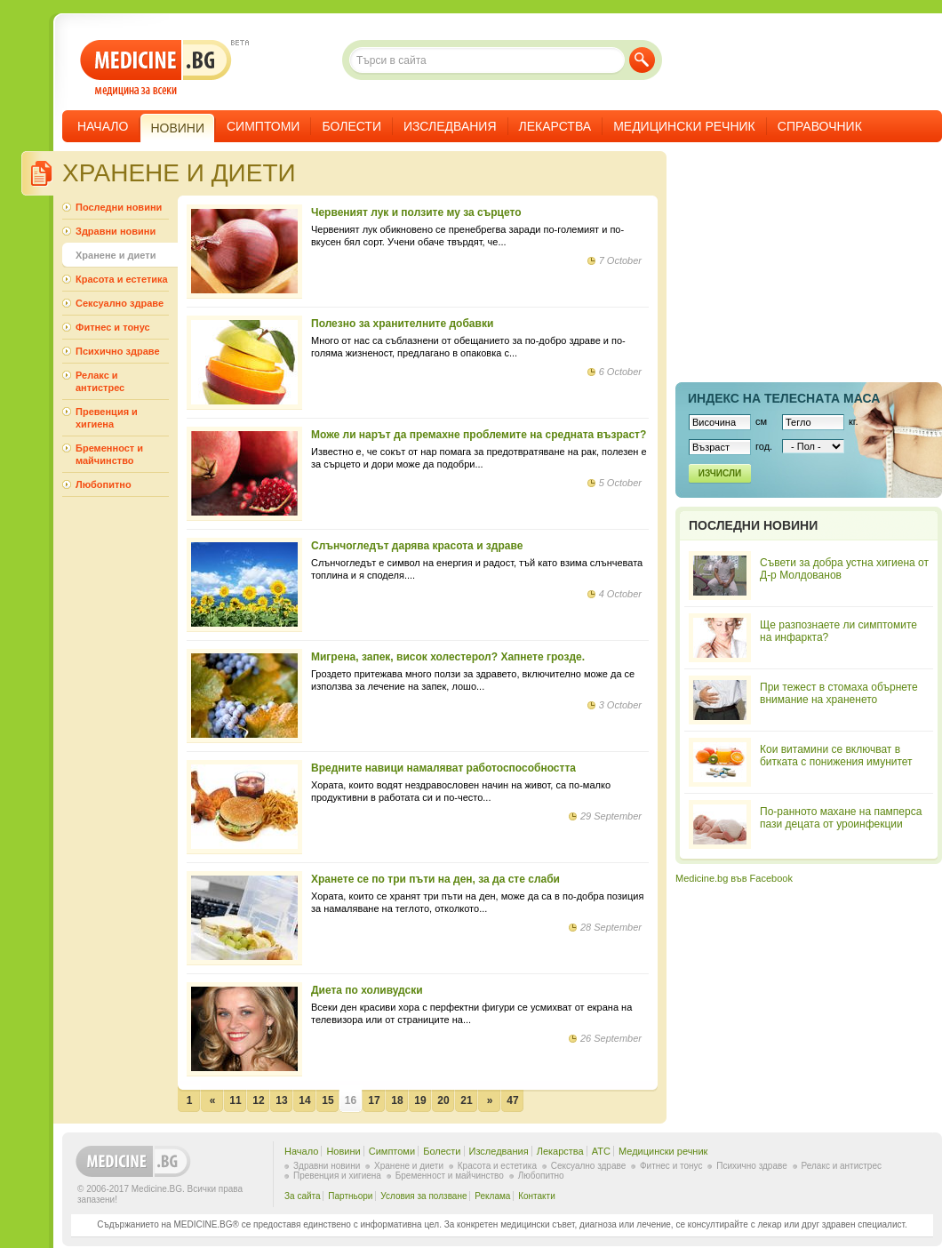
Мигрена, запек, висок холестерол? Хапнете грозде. (448, 657)
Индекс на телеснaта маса (784, 398)
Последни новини (119, 207)
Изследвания (450, 126)
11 (235, 1100)
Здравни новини (116, 231)
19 (420, 1100)
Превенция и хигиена (107, 417)
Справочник (820, 126)
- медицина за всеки (156, 68)
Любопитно (104, 484)
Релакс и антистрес (100, 381)
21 (466, 1100)
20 (443, 1100)
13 (281, 1100)
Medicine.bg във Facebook (734, 878)
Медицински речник (684, 126)
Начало (102, 126)
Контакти (536, 1196)
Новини (343, 1151)
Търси (642, 60)
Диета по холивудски (367, 990)
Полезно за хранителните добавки (402, 323)
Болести (351, 126)
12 (258, 1100)
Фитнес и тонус (113, 327)
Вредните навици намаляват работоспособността (443, 768)
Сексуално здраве (120, 303)
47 (512, 1100)
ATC (601, 1151)
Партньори (350, 1196)
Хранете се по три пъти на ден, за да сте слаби (435, 879)
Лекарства (555, 126)
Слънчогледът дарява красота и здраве (417, 546)
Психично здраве (118, 351)
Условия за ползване (423, 1196)
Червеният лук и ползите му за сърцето (416, 212)
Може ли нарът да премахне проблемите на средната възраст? (478, 434)
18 (397, 1100)
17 (373, 1100)
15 (327, 1100)
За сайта (302, 1196)
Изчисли (720, 473)
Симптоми (263, 126)
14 (304, 1100)
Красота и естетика (122, 279)
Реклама (492, 1196)
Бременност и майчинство (109, 454)
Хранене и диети (116, 255)
